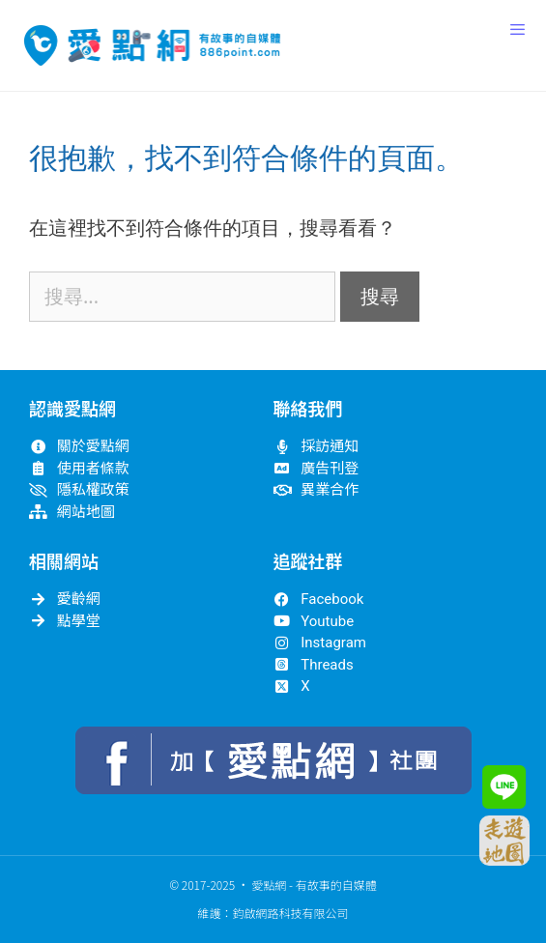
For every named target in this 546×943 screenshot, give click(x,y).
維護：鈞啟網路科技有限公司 (272, 912)
